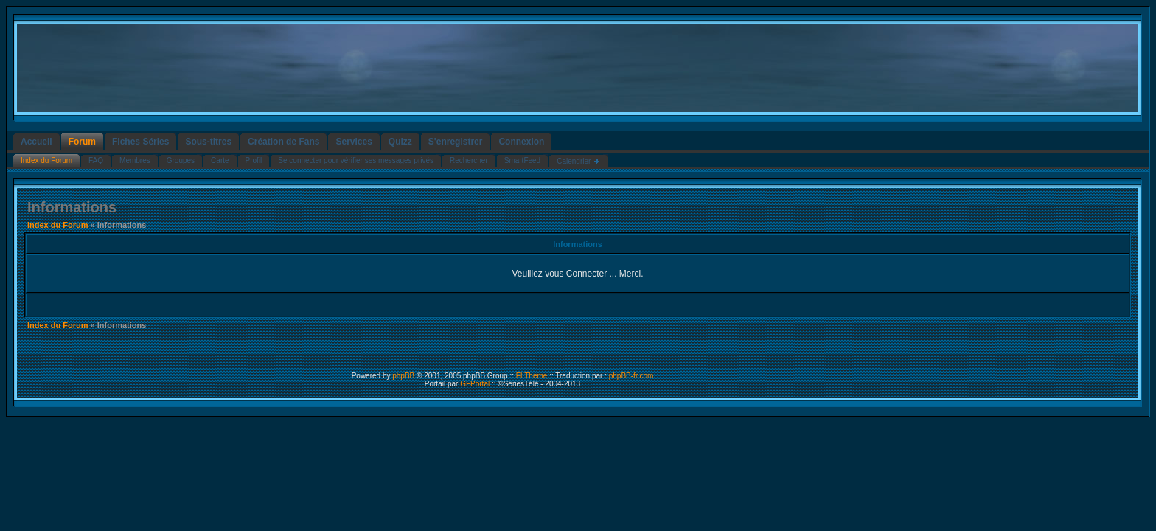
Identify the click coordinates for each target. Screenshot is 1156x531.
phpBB (403, 376)
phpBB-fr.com (631, 376)
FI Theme (532, 376)
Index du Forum (57, 225)
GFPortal (475, 384)
